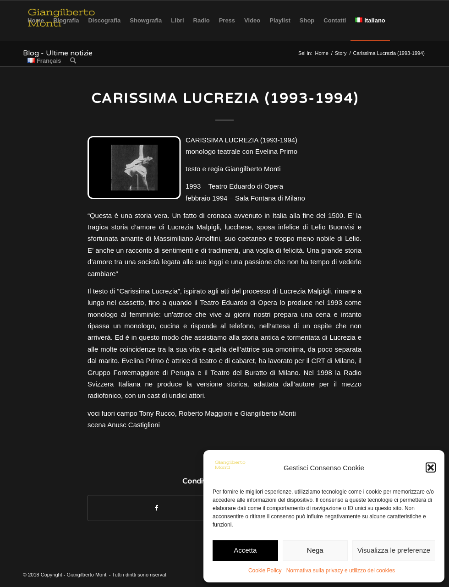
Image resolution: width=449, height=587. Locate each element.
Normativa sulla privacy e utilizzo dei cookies (340, 570)
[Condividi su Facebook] (156, 508)
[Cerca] (73, 61)
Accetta (245, 550)
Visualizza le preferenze (393, 550)
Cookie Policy (265, 570)
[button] (430, 467)
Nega (315, 550)
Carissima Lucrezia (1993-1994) (224, 98)
